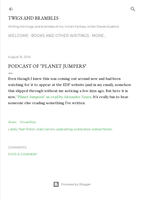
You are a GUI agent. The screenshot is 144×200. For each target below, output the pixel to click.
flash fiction (27, 129)
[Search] (133, 8)
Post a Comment (22, 154)
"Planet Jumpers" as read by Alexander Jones (54, 97)
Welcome (18, 35)
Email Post (28, 122)
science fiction (102, 129)
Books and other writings (60, 35)
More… (99, 35)
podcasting (64, 129)
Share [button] (12, 122)
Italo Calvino (46, 129)
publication (82, 129)
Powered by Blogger (72, 184)
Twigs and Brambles (33, 18)
